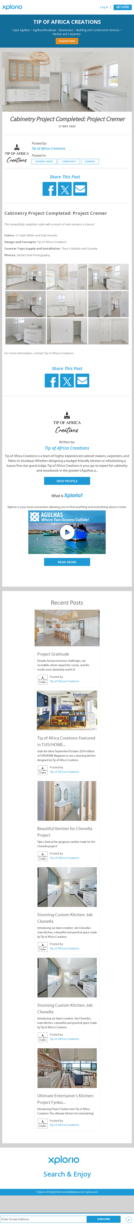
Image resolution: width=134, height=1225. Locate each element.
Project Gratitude (53, 654)
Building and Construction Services (97, 30)
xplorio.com (92, 1192)
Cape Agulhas (21, 30)
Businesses (66, 30)
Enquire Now (67, 41)
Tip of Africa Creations (67, 21)
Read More (67, 562)
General (90, 161)
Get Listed (122, 7)
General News (44, 161)
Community (69, 161)
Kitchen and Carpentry (66, 34)
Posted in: (39, 155)
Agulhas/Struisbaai (44, 30)
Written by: (67, 442)
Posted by (56, 677)
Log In (104, 7)
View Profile (67, 481)
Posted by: (39, 143)
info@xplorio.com (75, 1192)
